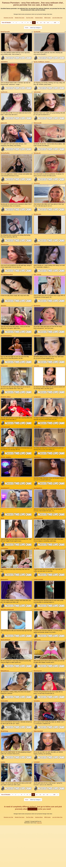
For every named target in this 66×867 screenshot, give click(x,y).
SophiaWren (37, 353)
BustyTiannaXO (5, 31)
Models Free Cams (19, 17)
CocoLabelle (4, 738)
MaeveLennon (5, 192)
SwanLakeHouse (5, 674)
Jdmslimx (3, 321)
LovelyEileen (4, 577)
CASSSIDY (37, 803)
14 (48, 22)
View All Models (6, 22)
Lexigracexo (37, 417)
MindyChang (4, 770)
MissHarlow (37, 321)
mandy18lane (37, 449)
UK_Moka (36, 577)
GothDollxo (37, 256)
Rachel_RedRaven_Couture (42, 63)
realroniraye (37, 95)
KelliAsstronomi (38, 545)
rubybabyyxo (37, 481)
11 (37, 22)
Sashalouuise (4, 256)
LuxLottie (36, 384)
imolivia (3, 803)
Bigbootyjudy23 (38, 770)
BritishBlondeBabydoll (7, 642)
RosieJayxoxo (38, 707)
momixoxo (37, 192)
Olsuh (2, 545)
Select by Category (35, 27)
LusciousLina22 (5, 449)
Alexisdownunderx (6, 224)
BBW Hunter (47, 17)
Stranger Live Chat (8, 17)
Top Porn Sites (29, 17)
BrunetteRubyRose (6, 353)
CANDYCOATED (38, 610)
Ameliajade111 (38, 514)
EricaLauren (4, 384)
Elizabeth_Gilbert (6, 417)
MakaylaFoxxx (5, 707)
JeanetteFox (4, 63)
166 (55, 22)
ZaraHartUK (37, 31)
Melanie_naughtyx (6, 481)
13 (44, 22)
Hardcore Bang (39, 17)
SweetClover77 (5, 514)
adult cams (32, 852)
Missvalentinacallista (7, 288)
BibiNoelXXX (4, 610)
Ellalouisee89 (37, 128)
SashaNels (37, 738)
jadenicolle (4, 128)
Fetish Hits (39, 865)
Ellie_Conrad (37, 288)
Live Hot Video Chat (57, 17)
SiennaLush (37, 160)
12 (41, 22)
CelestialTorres (38, 642)
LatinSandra (37, 674)
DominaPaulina (5, 160)
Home (26, 27)
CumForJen (4, 95)
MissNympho (37, 224)
